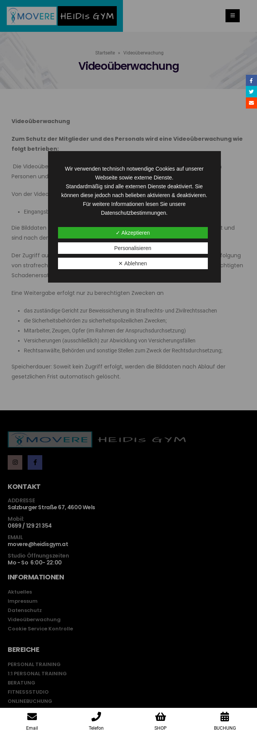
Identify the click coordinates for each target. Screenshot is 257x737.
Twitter (251, 91)
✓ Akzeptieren (133, 233)
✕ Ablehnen (132, 263)
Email (251, 103)
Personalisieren (132, 248)
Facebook (251, 80)
